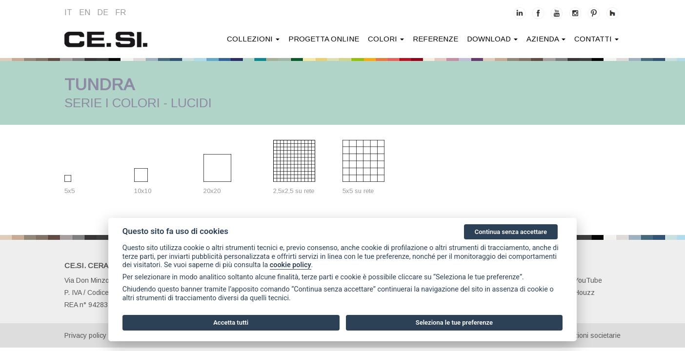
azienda (545, 39)
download (492, 39)
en (84, 12)
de (102, 12)
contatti (596, 39)
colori (386, 39)
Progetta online (323, 39)
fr (120, 12)
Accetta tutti (230, 322)
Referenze (435, 39)
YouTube (583, 280)
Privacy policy (85, 335)
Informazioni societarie (586, 335)
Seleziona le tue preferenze (454, 322)
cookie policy (290, 265)
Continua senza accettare (511, 231)
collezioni (253, 39)
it (68, 12)
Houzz (579, 292)
